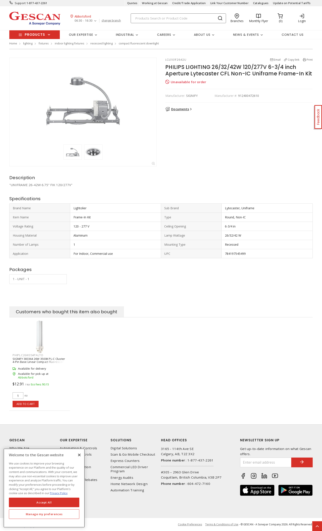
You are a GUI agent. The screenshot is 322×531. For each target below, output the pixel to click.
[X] (79, 455)
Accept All (44, 502)
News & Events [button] (246, 34)
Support (20, 3)
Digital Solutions (124, 448)
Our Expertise (74, 440)
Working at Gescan (155, 3)
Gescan (17, 440)
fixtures (44, 43)
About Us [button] (202, 34)
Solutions (121, 440)
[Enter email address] (265, 462)
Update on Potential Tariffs (292, 3)
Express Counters (125, 461)
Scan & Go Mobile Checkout (133, 454)
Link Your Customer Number (229, 3)
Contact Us (293, 34)
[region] (44, 488)
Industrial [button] (125, 34)
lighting (28, 43)
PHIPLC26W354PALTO (28, 355)
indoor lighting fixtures (69, 43)
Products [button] (35, 34)
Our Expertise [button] (81, 34)
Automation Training (127, 490)
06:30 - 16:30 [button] (84, 21)
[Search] (178, 18)
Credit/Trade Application (189, 3)
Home (13, 43)
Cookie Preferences (190, 524)
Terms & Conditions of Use (221, 524)
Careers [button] (164, 34)
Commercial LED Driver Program (129, 469)
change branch (111, 20)
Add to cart (25, 404)
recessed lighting (101, 43)
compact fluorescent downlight (139, 43)
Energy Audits (122, 478)
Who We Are (19, 448)
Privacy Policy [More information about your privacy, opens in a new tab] (59, 493)
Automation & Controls (78, 448)
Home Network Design (129, 484)
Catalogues (261, 3)
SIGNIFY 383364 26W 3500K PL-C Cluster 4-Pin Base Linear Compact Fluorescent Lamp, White (39, 362)
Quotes (132, 3)
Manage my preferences (44, 514)
